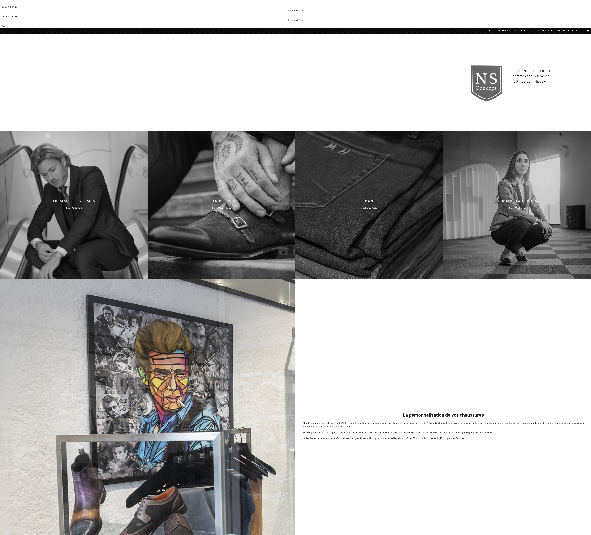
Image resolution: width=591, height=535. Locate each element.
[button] (587, 3)
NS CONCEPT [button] (502, 3)
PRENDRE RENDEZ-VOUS (569, 3)
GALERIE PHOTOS (522, 3)
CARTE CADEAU (544, 3)
